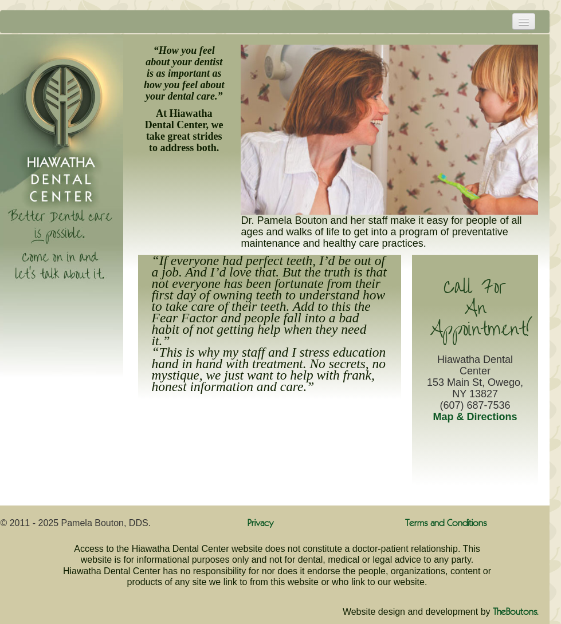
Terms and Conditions (446, 523)
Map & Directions (475, 416)
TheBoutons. (515, 612)
